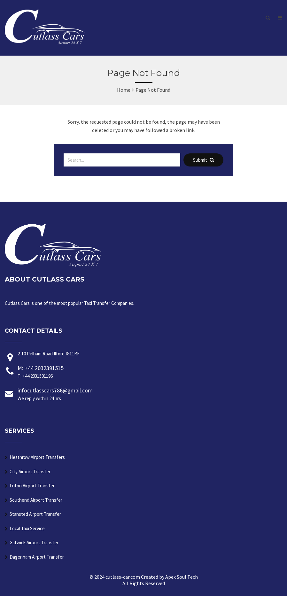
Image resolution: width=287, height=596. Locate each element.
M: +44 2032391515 (150, 372)
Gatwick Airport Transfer (34, 542)
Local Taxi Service (27, 528)
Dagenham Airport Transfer (37, 557)
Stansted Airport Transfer (35, 514)
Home (123, 90)
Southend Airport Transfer (36, 500)
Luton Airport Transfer (32, 486)
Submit (203, 160)
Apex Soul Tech (181, 577)
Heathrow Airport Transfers (37, 457)
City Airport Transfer (30, 471)
